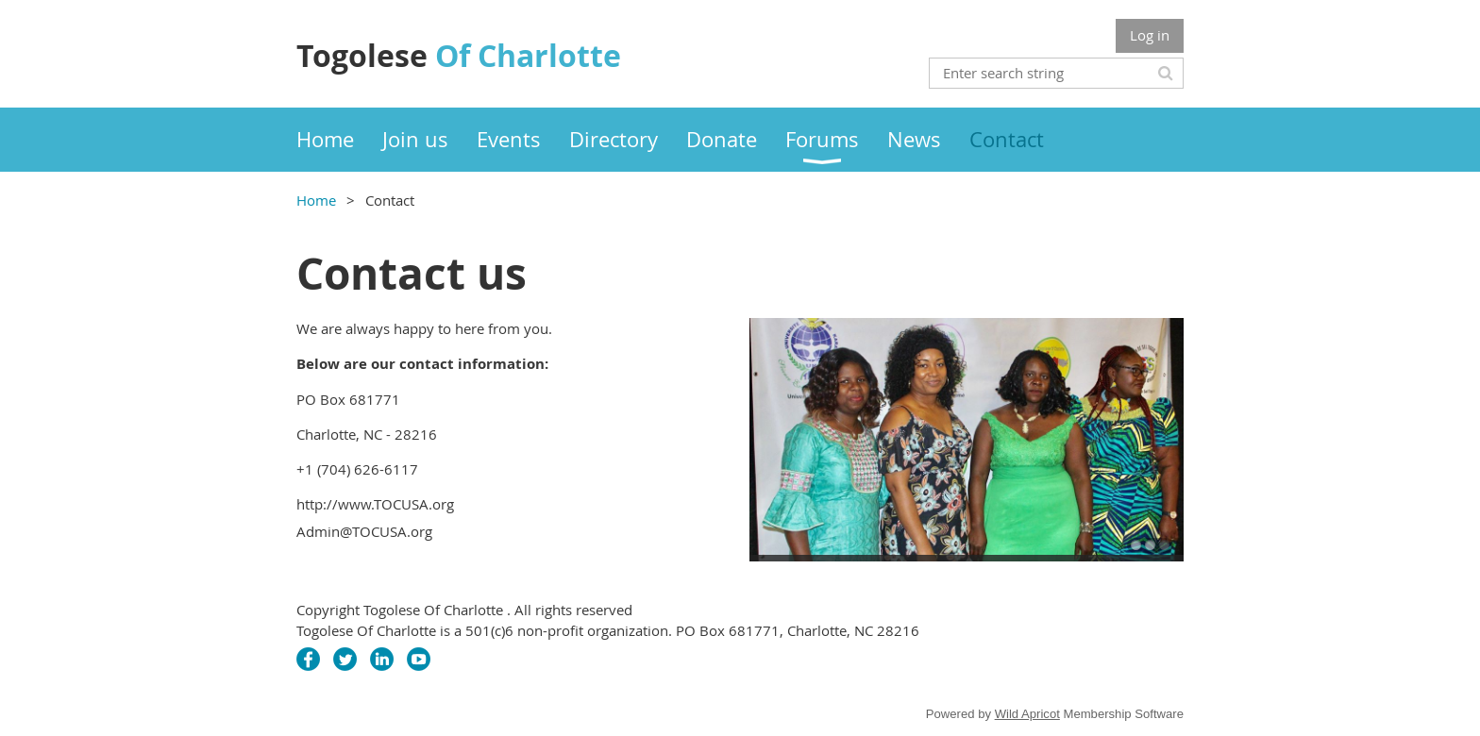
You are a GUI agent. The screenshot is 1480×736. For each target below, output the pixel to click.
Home (316, 200)
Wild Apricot (1027, 714)
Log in (1149, 34)
